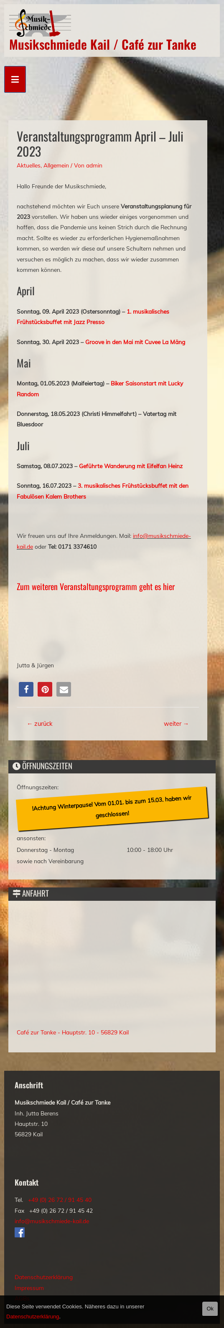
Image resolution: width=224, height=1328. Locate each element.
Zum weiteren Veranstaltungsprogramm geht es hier (96, 586)
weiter (176, 723)
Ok (210, 1308)
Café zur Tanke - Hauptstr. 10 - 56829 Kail (73, 1032)
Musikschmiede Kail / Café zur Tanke (102, 44)
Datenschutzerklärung (44, 1276)
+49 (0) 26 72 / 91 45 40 (60, 1199)
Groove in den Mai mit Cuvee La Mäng (135, 341)
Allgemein (56, 165)
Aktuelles (29, 165)
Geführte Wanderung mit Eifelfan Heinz (131, 465)
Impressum (29, 1287)
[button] (26, 689)
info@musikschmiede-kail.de (52, 1220)
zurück (40, 723)
